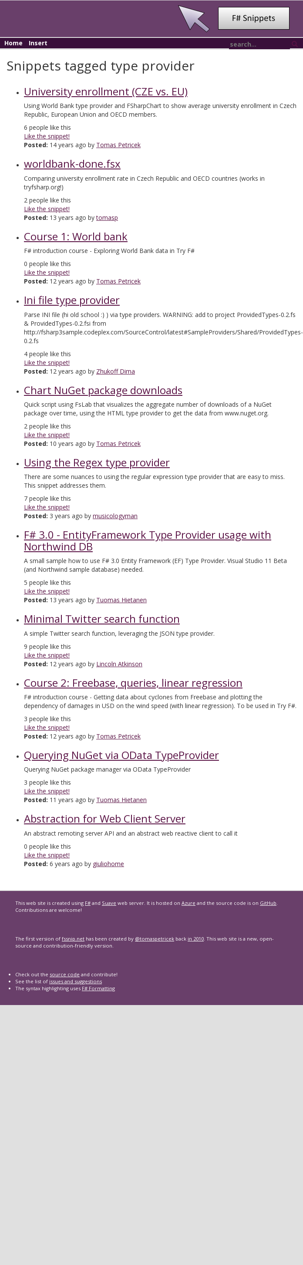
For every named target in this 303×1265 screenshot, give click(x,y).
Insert (38, 43)
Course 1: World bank (76, 236)
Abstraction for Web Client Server (104, 818)
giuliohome (108, 864)
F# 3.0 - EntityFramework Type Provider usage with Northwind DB (147, 540)
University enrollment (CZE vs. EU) (106, 91)
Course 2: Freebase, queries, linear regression (133, 682)
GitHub (268, 903)
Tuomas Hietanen (121, 600)
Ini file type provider (72, 300)
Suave (109, 903)
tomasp (107, 217)
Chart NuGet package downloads (103, 390)
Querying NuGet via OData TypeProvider (121, 755)
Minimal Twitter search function (102, 618)
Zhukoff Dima (115, 371)
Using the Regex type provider (97, 462)
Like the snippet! (47, 136)
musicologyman (115, 516)
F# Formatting (98, 988)
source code (65, 974)
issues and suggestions (75, 981)
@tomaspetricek (154, 938)
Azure (188, 903)
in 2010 (196, 938)
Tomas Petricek (118, 145)
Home (13, 43)
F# (88, 903)
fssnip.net (73, 938)
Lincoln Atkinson (119, 664)
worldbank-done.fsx (72, 163)
